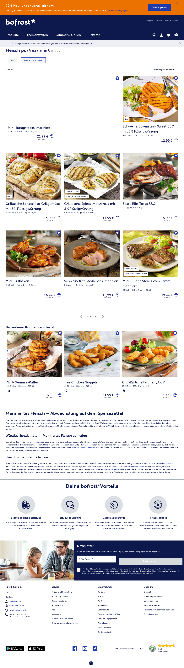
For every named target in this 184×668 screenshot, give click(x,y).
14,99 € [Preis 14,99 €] (47, 220)
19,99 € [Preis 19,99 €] (164, 298)
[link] (31, 22)
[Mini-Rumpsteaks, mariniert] (63, 115)
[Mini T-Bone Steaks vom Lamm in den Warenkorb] (175, 298)
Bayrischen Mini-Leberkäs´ (84, 453)
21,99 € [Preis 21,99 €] (40, 137)
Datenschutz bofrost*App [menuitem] (109, 616)
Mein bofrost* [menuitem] (14, 602)
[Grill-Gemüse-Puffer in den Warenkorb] (59, 399)
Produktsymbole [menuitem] (151, 616)
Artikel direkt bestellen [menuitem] (62, 593)
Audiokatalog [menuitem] (57, 607)
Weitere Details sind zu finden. (140, 576)
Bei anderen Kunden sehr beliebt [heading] (31, 331)
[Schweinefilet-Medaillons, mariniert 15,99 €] (92, 272)
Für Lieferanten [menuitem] (104, 629)
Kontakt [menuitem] (9, 598)
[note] (34, 390)
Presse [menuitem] (101, 598)
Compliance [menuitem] (103, 625)
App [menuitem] (53, 611)
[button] (159, 7)
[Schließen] (177, 3)
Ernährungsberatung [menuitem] (153, 598)
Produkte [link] (12, 35)
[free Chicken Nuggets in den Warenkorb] (116, 399)
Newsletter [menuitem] (57, 616)
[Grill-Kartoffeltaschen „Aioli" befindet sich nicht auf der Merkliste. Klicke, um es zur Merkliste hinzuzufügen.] (174, 337)
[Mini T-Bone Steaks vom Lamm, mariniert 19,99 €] (150, 272)
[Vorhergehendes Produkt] (9, 373)
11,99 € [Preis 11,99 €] (106, 399)
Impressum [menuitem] (103, 607)
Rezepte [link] (94, 35)
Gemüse (128, 471)
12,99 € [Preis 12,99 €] (164, 141)
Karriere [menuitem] (158, 20)
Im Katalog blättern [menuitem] (60, 598)
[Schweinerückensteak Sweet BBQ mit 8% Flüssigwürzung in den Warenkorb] (175, 141)
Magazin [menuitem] (149, 20)
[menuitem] (12, 36)
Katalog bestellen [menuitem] (59, 602)
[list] (92, 518)
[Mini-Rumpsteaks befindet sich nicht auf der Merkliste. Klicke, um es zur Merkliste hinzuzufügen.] (116, 78)
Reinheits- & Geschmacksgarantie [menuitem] (159, 611)
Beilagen (140, 471)
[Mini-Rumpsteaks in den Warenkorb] (50, 137)
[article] (92, 447)
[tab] (161, 35)
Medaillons (168, 468)
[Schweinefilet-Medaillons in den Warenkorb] (116, 298)
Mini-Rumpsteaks (110, 474)
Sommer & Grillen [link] (68, 35)
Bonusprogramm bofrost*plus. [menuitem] (65, 625)
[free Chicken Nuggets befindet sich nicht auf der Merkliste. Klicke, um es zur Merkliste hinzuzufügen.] (116, 337)
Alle (12, 60)
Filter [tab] (11, 69)
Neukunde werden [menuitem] (152, 607)
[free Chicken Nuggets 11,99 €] (92, 374)
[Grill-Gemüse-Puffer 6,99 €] (34, 374)
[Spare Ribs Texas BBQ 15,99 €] (150, 193)
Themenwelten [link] (37, 35)
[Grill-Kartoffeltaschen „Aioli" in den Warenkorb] (174, 399)
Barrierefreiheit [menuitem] (104, 634)
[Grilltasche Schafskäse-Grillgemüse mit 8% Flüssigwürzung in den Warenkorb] (58, 220)
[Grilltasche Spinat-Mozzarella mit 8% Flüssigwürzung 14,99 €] (92, 193)
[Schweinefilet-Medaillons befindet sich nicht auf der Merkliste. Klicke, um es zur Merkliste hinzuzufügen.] (116, 236)
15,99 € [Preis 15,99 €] (164, 220)
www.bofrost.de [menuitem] (15, 607)
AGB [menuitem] (100, 602)
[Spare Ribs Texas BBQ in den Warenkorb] (175, 220)
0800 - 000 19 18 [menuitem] (16, 615)
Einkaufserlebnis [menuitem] (151, 602)
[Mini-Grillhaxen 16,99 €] (33, 272)
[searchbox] (109, 35)
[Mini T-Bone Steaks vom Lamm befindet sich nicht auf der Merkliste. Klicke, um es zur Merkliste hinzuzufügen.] (175, 236)
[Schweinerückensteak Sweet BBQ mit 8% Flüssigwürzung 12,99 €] (150, 115)
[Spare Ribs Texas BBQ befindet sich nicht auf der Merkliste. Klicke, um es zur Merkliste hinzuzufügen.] (175, 157)
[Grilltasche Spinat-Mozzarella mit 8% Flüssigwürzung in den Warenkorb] (116, 220)
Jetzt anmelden (170, 564)
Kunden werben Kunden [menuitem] (62, 620)
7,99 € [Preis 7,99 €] (164, 399)
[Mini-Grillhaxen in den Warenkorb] (58, 298)
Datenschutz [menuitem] (103, 611)
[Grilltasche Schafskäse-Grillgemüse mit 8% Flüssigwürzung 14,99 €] (33, 193)
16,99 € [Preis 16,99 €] (47, 298)
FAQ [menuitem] (7, 593)
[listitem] (26, 518)
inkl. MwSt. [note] (50, 402)
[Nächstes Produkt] (175, 373)
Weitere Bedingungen (117, 10)
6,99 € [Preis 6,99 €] (49, 399)
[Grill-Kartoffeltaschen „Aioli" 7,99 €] (149, 374)
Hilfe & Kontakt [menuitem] (171, 20)
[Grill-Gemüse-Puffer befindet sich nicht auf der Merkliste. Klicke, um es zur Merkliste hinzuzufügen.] (59, 337)
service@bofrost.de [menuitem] (16, 611)
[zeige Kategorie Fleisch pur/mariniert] (33, 60)
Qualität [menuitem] (147, 593)
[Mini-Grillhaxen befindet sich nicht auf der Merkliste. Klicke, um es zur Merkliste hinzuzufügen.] (58, 236)
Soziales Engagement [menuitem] (107, 620)
